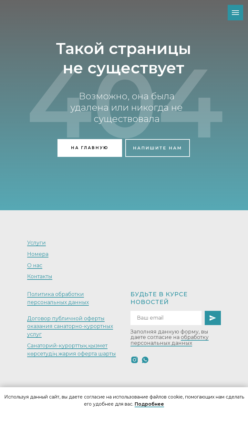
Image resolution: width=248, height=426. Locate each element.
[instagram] (134, 360)
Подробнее (149, 404)
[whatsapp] (145, 360)
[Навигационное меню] (235, 12)
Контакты (39, 276)
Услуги (36, 243)
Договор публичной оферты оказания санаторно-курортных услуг (70, 326)
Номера (37, 254)
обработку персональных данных (169, 340)
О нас (34, 265)
